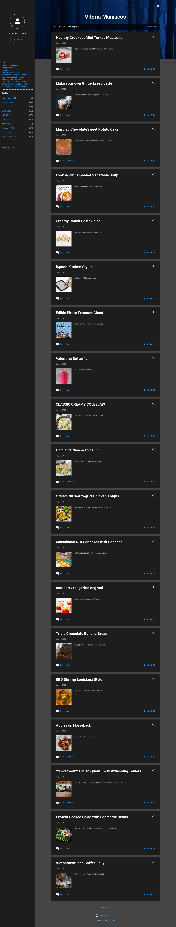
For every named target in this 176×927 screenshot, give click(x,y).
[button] (153, 37)
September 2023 (9, 98)
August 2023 (7, 102)
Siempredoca (7, 68)
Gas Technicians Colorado (13, 77)
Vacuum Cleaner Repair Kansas (15, 81)
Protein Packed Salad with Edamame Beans (92, 817)
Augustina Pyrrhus (17, 33)
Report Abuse (8, 147)
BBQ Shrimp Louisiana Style (79, 679)
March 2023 (7, 124)
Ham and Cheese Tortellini (78, 450)
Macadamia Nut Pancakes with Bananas (89, 542)
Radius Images (110, 920)
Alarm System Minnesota (12, 79)
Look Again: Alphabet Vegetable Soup (87, 175)
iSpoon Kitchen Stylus (74, 267)
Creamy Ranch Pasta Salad (78, 221)
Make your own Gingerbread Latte (84, 83)
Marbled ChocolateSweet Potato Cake (87, 129)
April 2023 (6, 119)
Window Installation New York (14, 84)
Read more (149, 69)
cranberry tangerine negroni (79, 588)
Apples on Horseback (73, 725)
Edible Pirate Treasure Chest (79, 313)
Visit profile (17, 39)
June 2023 (6, 111)
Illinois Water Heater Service (14, 86)
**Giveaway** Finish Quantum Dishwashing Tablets (98, 771)
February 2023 (8, 128)
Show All (151, 27)
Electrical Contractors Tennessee (16, 75)
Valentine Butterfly (71, 358)
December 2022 (9, 136)
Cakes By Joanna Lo (10, 65)
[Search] (158, 6)
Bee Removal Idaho (10, 72)
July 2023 (6, 106)
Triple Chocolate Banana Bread (81, 633)
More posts (105, 908)
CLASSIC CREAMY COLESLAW (80, 404)
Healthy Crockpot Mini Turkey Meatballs (89, 37)
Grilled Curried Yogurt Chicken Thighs (87, 496)
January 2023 (7, 132)
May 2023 (6, 115)
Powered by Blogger (105, 916)
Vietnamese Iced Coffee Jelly (80, 863)
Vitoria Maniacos (105, 16)
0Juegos (6, 70)
